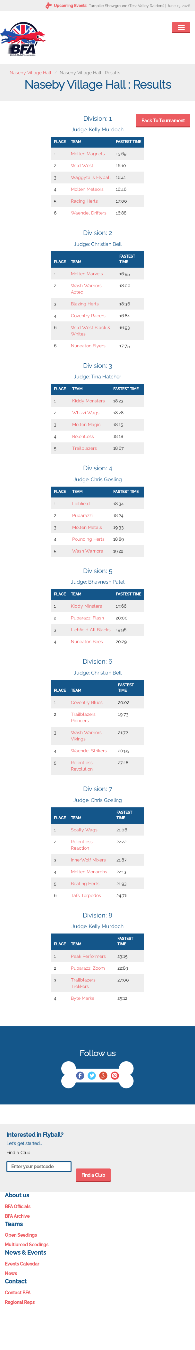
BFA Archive (17, 1216)
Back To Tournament (163, 120)
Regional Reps (20, 1302)
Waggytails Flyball (91, 177)
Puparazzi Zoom (88, 968)
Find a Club (93, 1175)
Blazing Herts (85, 303)
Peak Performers (88, 956)
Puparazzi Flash (87, 617)
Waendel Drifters (88, 212)
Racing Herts (84, 201)
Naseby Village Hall (30, 72)
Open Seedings (21, 1235)
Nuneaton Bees (87, 641)
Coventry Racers (88, 315)
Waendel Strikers (89, 750)
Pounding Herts (88, 539)
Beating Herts (85, 883)
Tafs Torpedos (86, 895)
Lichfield (81, 503)
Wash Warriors (87, 551)
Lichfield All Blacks (91, 629)
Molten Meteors (87, 189)
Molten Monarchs (89, 871)
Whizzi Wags (85, 412)
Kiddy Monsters (88, 400)
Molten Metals (87, 527)
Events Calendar (22, 1263)
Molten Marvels (87, 273)
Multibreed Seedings (26, 1244)
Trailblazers (84, 448)
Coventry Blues (87, 702)
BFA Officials (17, 1206)
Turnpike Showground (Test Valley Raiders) (126, 6)
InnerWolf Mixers (88, 859)
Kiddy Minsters (86, 606)
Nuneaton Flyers (88, 345)
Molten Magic (86, 424)
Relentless (83, 436)
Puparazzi (82, 515)
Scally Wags (84, 829)
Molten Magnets (88, 153)
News (11, 1273)
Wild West (82, 165)
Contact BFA (17, 1292)
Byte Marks (82, 998)
